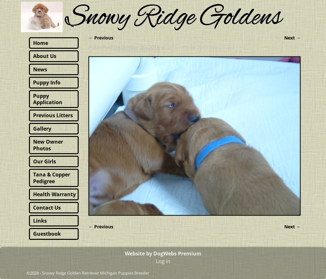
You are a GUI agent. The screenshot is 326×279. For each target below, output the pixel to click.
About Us (44, 56)
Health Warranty (54, 194)
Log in (163, 261)
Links (40, 220)
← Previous (101, 38)
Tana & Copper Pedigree (51, 177)
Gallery (42, 128)
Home (40, 42)
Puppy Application (47, 99)
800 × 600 (178, 47)
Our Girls (44, 161)
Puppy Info (46, 82)
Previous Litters (53, 115)
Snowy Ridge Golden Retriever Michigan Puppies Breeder (95, 273)
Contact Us (47, 207)
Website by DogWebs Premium (163, 253)
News (40, 69)
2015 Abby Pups (216, 47)
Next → (292, 38)
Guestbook (47, 233)
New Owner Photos (48, 145)
